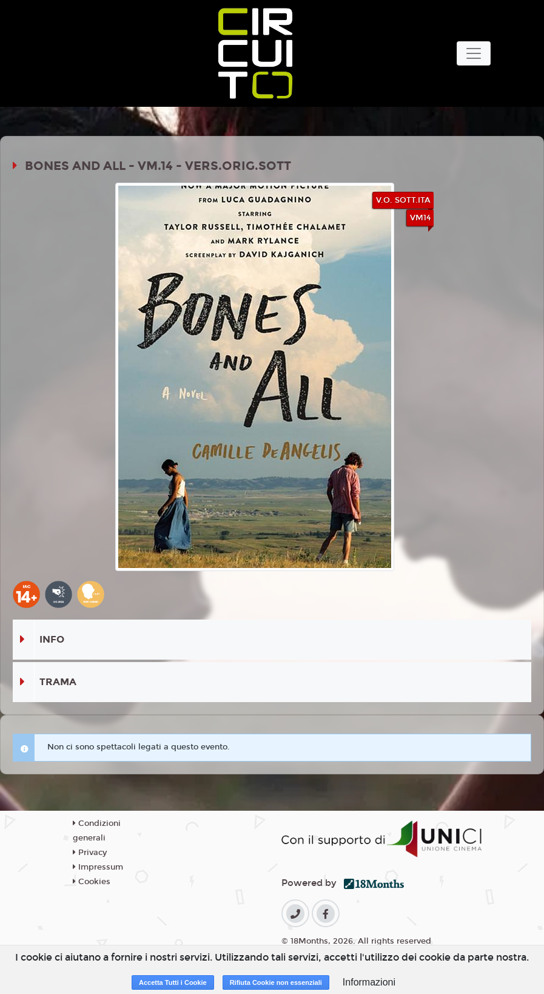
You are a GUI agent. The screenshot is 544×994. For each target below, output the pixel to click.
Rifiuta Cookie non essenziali (276, 982)
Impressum (98, 867)
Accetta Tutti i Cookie (173, 982)
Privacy (90, 852)
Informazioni (369, 982)
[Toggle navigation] (474, 53)
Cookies (91, 882)
